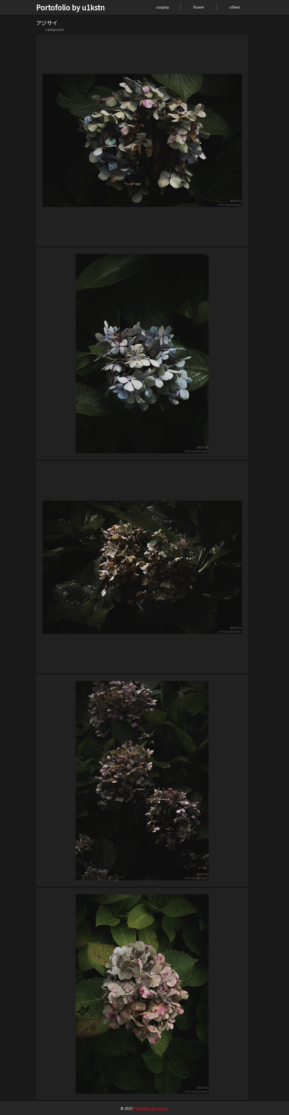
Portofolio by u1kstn (70, 7)
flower (198, 7)
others (234, 7)
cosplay (162, 7)
